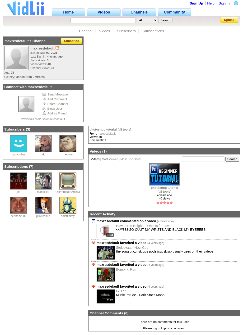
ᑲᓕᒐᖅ (121, 291)
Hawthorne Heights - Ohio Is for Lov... (143, 226)
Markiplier (43, 192)
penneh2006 (19, 216)
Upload (229, 20)
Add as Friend (54, 113)
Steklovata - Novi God (132, 247)
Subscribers (126, 31)
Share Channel (55, 104)
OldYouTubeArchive (68, 192)
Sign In (224, 3)
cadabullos (18, 154)
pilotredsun (43, 216)
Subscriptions (153, 31)
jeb (18, 192)
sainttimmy (68, 216)
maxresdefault (107, 133)
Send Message (55, 94)
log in (156, 328)
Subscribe (71, 41)
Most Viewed (110, 159)
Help (211, 3)
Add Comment (54, 99)
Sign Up (196, 3)
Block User (52, 108)
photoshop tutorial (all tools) (110, 129)
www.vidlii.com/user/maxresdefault (43, 119)
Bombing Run (126, 269)
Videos (104, 31)
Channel (85, 31)
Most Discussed (131, 159)
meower (68, 154)
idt (43, 154)
